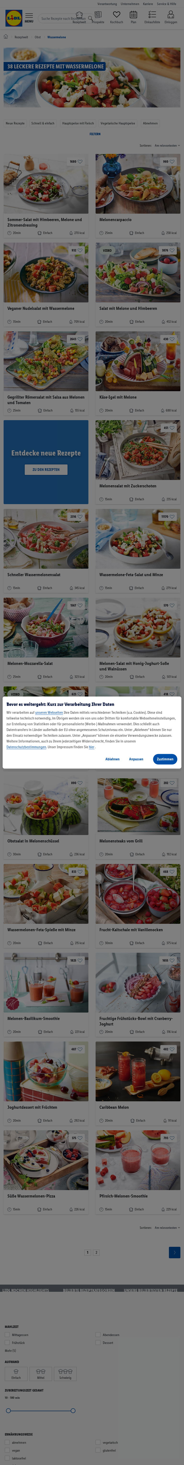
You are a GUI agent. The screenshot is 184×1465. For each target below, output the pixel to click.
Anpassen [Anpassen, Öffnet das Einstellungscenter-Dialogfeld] (136, 759)
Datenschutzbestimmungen (26, 747)
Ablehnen (112, 759)
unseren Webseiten (49, 712)
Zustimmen (165, 759)
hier (91, 747)
